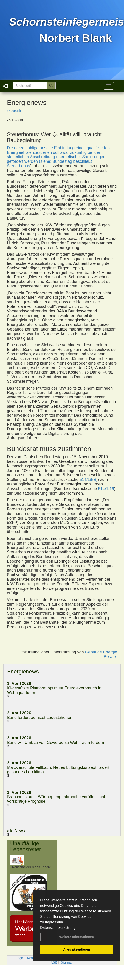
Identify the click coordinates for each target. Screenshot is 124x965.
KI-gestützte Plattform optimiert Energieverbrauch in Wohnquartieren (54, 690)
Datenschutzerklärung (58, 928)
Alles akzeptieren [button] (76, 949)
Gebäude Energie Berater (101, 654)
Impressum (54, 922)
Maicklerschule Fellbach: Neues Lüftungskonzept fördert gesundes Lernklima (58, 769)
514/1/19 (106, 488)
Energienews (23, 671)
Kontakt (32, 958)
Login (20, 958)
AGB (54, 962)
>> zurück (14, 111)
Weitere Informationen (76, 937)
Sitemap (66, 962)
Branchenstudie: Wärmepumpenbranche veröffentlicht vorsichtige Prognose (56, 799)
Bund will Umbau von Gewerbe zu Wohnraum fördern (55, 742)
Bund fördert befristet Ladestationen (39, 717)
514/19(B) (89, 479)
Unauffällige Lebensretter (25, 846)
